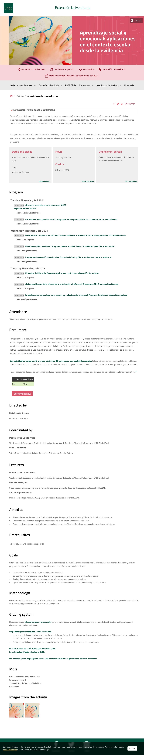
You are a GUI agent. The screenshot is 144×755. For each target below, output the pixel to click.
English (137, 20)
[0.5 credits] (86, 70)
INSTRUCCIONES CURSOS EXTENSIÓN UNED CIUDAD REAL (34, 110)
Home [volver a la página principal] (11, 96)
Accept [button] (132, 750)
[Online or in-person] (62, 70)
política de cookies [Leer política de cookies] (10, 751)
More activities (88, 181)
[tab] (72, 8)
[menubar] (72, 85)
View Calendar (44, 181)
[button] (114, 104)
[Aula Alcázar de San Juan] (32, 70)
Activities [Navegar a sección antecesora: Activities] (20, 96)
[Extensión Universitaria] (112, 70)
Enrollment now (22, 394)
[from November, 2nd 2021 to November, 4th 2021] (72, 76)
